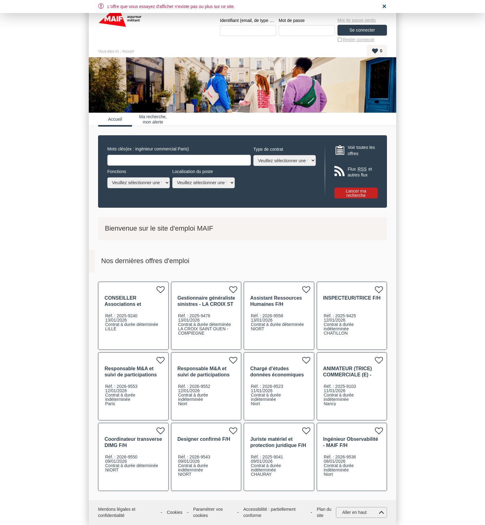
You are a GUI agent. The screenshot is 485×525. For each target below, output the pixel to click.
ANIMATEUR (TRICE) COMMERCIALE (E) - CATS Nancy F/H (347, 375)
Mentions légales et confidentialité (116, 512)
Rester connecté (358, 39)
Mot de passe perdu (356, 20)
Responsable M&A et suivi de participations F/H (131, 375)
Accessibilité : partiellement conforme (269, 512)
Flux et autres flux (360, 172)
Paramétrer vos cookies (208, 512)
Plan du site (324, 512)
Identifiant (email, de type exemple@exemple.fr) (248, 20)
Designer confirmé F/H (204, 439)
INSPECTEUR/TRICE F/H (352, 298)
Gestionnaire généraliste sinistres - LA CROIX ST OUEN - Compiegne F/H (206, 304)
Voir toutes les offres (361, 150)
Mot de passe (292, 20)
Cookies (174, 512)
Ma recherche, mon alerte (153, 119)
